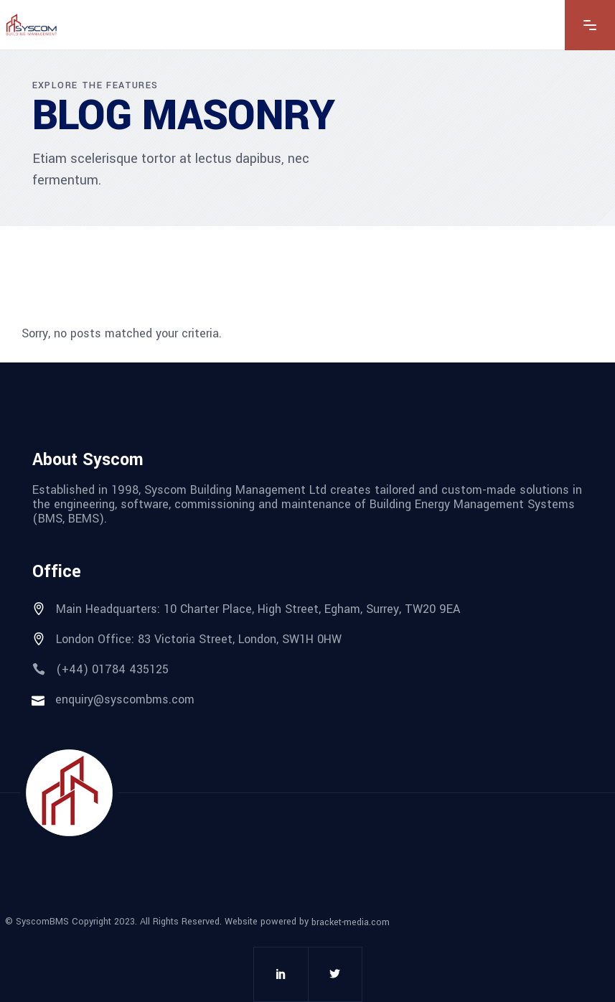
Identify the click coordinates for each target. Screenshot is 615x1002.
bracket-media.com (350, 922)
